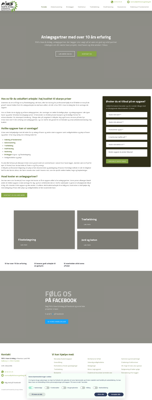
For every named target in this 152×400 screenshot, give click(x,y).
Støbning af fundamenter (139, 7)
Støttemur (82, 7)
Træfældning (94, 7)
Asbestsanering (56, 7)
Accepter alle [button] (115, 394)
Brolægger (70, 7)
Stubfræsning (108, 7)
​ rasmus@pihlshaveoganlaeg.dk (139, 2)
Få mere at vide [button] (37, 394)
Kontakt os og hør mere (14, 195)
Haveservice (121, 7)
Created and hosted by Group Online (12, 389)
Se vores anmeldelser (57, 322)
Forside (44, 7)
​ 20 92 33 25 (116, 2)
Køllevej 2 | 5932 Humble (10, 361)
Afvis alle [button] (101, 394)
